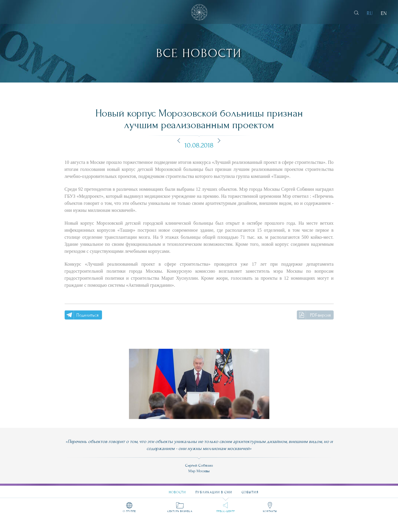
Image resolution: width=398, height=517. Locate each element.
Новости (177, 489)
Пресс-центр (225, 510)
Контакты (270, 510)
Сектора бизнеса (179, 510)
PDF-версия (320, 315)
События (250, 489)
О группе (129, 510)
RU (370, 13)
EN (384, 13)
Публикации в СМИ (213, 489)
